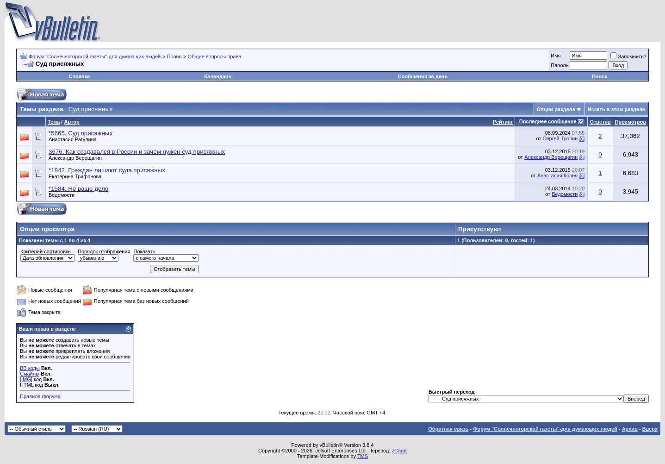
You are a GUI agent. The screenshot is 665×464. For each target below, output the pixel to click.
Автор (71, 122)
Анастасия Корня (557, 175)
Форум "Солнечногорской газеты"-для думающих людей (95, 56)
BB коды (30, 368)
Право (174, 56)
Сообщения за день (422, 76)
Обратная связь (448, 429)
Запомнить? (628, 56)
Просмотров (630, 122)
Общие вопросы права (215, 56)
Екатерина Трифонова (75, 176)
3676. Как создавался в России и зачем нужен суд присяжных (137, 151)
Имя (555, 55)
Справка (79, 76)
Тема (54, 122)
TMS (362, 456)
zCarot (399, 450)
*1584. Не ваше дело (78, 188)
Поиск (599, 76)
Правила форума (40, 396)
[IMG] (26, 379)
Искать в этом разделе (616, 109)
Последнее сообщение (548, 121)
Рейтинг (503, 122)
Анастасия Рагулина (73, 139)
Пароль (559, 65)
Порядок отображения (104, 251)
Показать (144, 251)
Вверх (650, 429)
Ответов (600, 122)
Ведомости (62, 195)
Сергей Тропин (560, 138)
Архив (630, 429)
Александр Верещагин (75, 158)
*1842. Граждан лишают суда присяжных (107, 170)
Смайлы (29, 373)
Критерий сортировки (45, 251)
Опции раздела (556, 109)
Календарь (217, 76)
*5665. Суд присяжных (80, 133)
